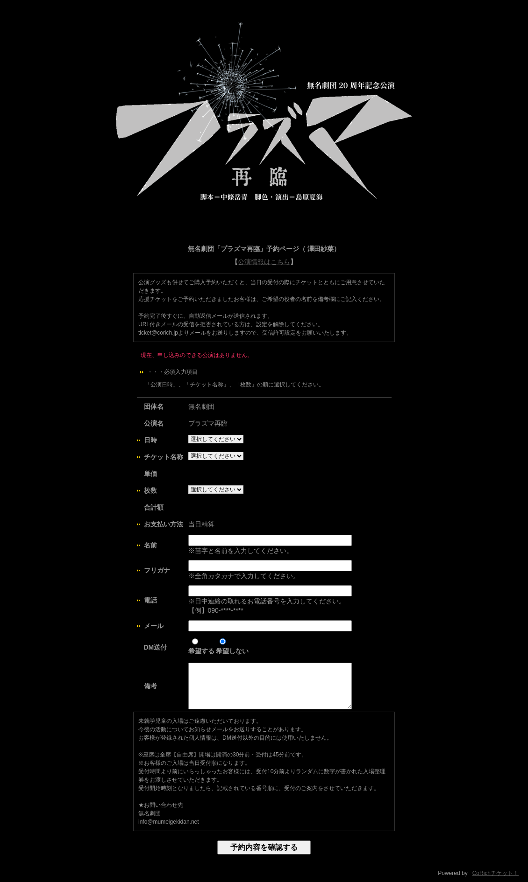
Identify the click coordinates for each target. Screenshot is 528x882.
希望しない (232, 646)
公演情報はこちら (264, 262)
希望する (201, 646)
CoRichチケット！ (495, 873)
